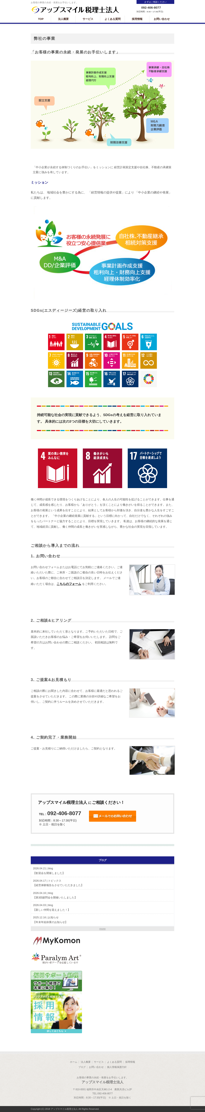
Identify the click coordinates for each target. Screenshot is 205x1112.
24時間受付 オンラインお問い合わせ (112, 816)
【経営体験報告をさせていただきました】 (102, 883)
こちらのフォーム (69, 584)
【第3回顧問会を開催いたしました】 (102, 895)
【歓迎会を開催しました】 (102, 870)
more (102, 928)
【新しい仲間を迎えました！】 (102, 907)
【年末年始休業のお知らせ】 (102, 919)
